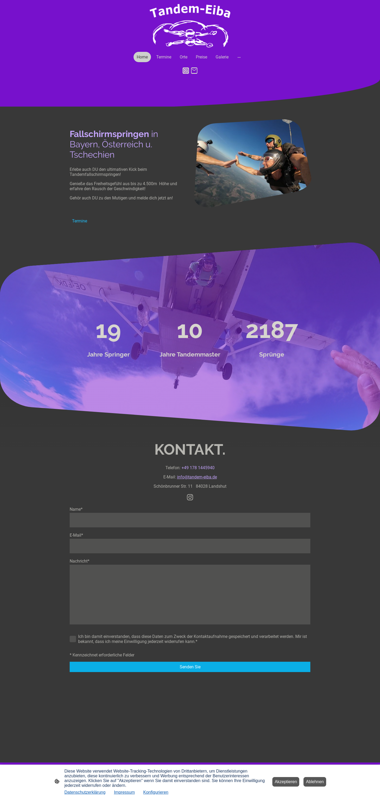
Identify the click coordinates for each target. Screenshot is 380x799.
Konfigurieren (155, 792)
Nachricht (79, 561)
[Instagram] (186, 70)
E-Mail (76, 535)
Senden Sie (190, 666)
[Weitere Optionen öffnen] (239, 57)
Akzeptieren (286, 781)
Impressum (124, 792)
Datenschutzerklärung (85, 792)
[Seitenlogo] (190, 26)
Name (76, 509)
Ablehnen (315, 781)
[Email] (194, 70)
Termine (79, 220)
